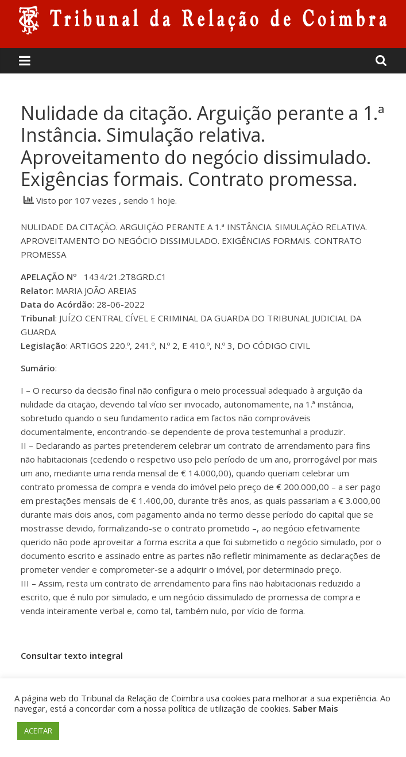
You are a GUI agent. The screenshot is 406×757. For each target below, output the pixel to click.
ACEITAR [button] (38, 730)
